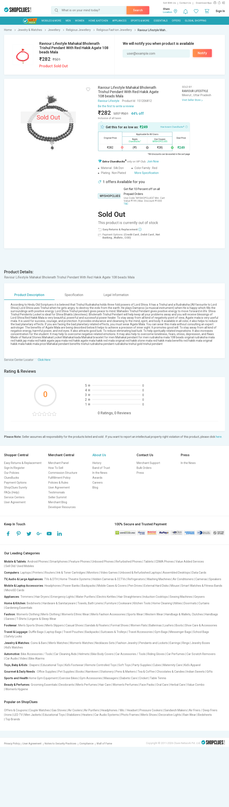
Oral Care (162, 684)
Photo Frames (130, 714)
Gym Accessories (91, 678)
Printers (38, 572)
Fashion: (10, 614)
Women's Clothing (27, 614)
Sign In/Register (14, 467)
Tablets (148, 561)
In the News (99, 472)
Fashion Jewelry (127, 643)
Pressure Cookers (150, 710)
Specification (74, 295)
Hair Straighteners (129, 596)
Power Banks (71, 585)
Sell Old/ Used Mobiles (19, 566)
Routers (50, 572)
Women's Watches (81, 643)
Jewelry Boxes (200, 643)
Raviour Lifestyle (108, 100)
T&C (126, 203)
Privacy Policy (12, 743)
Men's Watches (58, 643)
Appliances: (12, 596)
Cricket (143, 678)
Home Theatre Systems (75, 579)
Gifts (210, 671)
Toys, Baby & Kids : (16, 665)
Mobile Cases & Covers (112, 585)
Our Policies (11, 472)
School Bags (201, 632)
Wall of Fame (104, 743)
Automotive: (12, 654)
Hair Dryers (42, 596)
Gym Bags (161, 632)
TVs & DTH (51, 579)
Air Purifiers (91, 710)
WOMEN (79, 20)
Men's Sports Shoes (31, 625)
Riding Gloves (156, 654)
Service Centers (14, 497)
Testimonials (56, 492)
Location (167, 12)
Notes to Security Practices (60, 743)
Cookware (124, 603)
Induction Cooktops (155, 596)
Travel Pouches (73, 632)
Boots (179, 625)
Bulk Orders (144, 467)
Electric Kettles (106, 596)
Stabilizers (73, 714)
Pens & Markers (126, 671)
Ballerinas (155, 625)
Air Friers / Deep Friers (203, 710)
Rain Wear (189, 714)
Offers (176, 20)
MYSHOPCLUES (110, 196)
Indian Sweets (195, 671)
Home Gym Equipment (43, 678)
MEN (68, 20)
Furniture (111, 603)
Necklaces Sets (105, 643)
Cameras (201, 579)
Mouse (175, 585)
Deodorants (66, 684)
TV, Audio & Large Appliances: (24, 579)
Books (80, 671)
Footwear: (11, 625)
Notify (202, 53)
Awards (97, 477)
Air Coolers (75, 710)
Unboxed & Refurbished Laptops (140, 572)
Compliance (86, 743)
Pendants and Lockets (153, 643)
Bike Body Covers (102, 654)
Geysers (199, 596)
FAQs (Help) (11, 492)
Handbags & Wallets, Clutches (184, 614)
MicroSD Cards (14, 590)
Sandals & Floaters (97, 625)
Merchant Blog (57, 502)
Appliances (119, 20)
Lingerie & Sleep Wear (42, 618)
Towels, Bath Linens (90, 603)
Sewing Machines (181, 596)
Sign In (220, 11)
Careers (97, 482)
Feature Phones (80, 561)
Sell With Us (169, 3)
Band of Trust (101, 467)
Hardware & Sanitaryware (59, 603)
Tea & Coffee (146, 671)
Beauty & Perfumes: (17, 684)
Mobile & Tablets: (15, 561)
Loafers (169, 625)
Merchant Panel (58, 463)
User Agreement (15, 502)
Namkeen (92, 671)
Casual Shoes (74, 625)
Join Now (153, 161)
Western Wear (154, 614)
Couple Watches (39, 710)
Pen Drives (135, 585)
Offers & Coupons (15, 710)
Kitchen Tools (141, 603)
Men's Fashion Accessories (108, 614)
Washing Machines (159, 579)
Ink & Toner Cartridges (71, 572)
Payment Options (15, 482)
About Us (99, 455)
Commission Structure (62, 472)
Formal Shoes (120, 625)
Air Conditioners (183, 579)
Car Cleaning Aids (65, 654)
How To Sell (55, 467)
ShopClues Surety (15, 487)
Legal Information (116, 295)
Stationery (107, 671)
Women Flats (138, 625)
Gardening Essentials (18, 607)
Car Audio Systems (106, 714)
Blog (95, 487)
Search (138, 10)
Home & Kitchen (98, 20)
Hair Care (105, 684)
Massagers (111, 678)
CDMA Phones (164, 561)
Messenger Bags (180, 632)
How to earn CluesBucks (174, 126)
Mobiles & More (51, 20)
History (96, 463)
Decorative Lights (170, 714)
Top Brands (12, 719)
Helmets (84, 654)
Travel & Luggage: (16, 632)
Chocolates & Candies (171, 671)
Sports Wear (135, 614)
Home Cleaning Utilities (167, 603)
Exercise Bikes (68, 678)
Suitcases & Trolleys (114, 632)
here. (219, 436)
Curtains (204, 603)
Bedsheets (34, 603)
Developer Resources (62, 507)
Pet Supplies (66, 671)
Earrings (175, 643)
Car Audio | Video (16, 658)
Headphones (53, 585)
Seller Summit (57, 497)
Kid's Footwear (74, 665)
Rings (185, 643)
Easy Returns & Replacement (23, 463)
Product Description (29, 295)
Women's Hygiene (16, 689)
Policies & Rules (58, 482)
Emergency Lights (62, 596)
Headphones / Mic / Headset (119, 710)
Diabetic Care (128, 678)
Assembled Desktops (176, 572)
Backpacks (88, 585)
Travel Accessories (140, 632)
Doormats (190, 603)
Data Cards (199, 572)
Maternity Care (172, 665)
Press (140, 472)
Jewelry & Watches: (17, 643)
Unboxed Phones (103, 561)
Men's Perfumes (86, 684)
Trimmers (26, 596)
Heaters (87, 714)
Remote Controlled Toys (100, 665)
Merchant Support (148, 463)
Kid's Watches (14, 647)
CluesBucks (11, 477)
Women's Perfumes (125, 684)
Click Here (44, 359)
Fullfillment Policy (59, 477)
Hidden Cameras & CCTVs (109, 579)
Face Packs (147, 684)
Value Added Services (190, 561)
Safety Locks (13, 636)
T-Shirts (21, 618)
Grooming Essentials (44, 684)
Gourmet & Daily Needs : (20, 671)
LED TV (18, 714)
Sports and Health (16, 678)
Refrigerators (136, 579)
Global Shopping (195, 20)
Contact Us (185, 3)
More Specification (147, 172)
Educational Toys (52, 665)
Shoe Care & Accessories (201, 625)
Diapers (34, 665)
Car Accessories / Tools (130, 654)
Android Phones (37, 561)
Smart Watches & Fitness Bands (201, 585)
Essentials (160, 20)
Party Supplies (141, 665)
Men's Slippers (54, 625)
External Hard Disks (156, 585)
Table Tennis (158, 678)
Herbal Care (177, 684)
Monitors (93, 572)
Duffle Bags (36, 632)
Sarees (10, 618)
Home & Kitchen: (15, 603)
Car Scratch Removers (201, 654)
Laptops (25, 572)
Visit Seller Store (191, 100)
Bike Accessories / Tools (36, 654)
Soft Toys (124, 665)
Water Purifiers (85, 596)
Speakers (215, 579)
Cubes (157, 665)
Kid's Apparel (192, 665)
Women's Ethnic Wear (75, 614)
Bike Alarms (37, 658)
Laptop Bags (53, 632)
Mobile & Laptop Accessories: (24, 585)
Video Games (109, 572)
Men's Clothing (50, 614)
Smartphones (59, 561)
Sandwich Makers (175, 710)
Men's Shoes (149, 714)
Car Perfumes (175, 654)
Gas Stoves (59, 710)
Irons (8, 714)
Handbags (211, 614)
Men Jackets (33, 714)
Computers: (12, 572)
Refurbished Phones (129, 561)
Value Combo (195, 684)
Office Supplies (46, 671)
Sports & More (140, 20)
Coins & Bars (39, 643)
